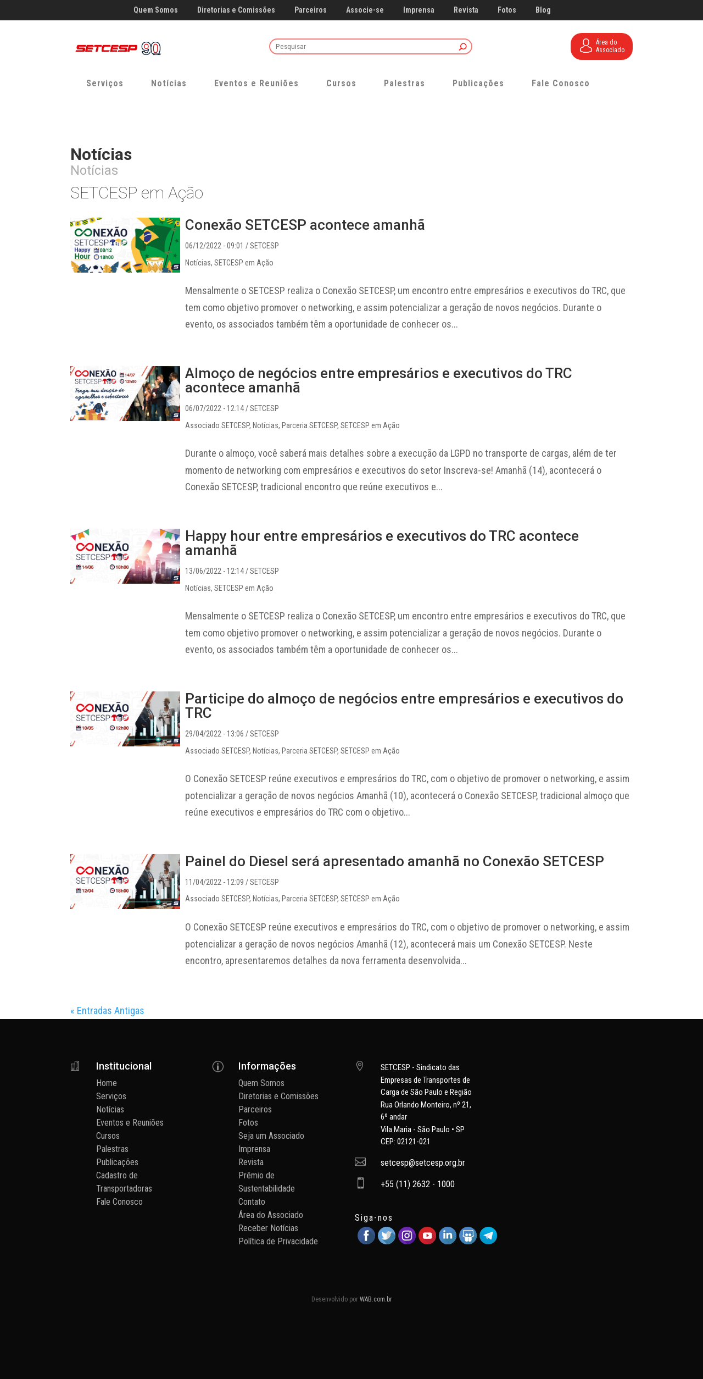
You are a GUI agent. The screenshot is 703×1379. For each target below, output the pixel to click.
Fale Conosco (561, 83)
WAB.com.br (376, 1299)
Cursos (341, 83)
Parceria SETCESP (309, 425)
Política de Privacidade (278, 1241)
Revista (466, 10)
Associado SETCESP (217, 425)
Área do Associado (270, 1215)
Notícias (169, 83)
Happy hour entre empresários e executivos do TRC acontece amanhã (382, 543)
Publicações (478, 83)
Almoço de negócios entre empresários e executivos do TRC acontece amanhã (378, 380)
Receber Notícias (268, 1228)
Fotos (507, 10)
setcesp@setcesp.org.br (423, 1163)
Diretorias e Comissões (236, 10)
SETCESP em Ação (244, 262)
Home (106, 1083)
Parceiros (310, 10)
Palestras (404, 83)
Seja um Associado (271, 1136)
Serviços (105, 83)
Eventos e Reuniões (256, 83)
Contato (251, 1202)
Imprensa (418, 10)
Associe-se (365, 10)
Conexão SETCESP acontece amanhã (305, 225)
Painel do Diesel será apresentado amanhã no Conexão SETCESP (394, 861)
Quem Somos (155, 10)
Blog (543, 10)
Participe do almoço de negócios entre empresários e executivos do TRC (404, 705)
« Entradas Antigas (107, 1010)
